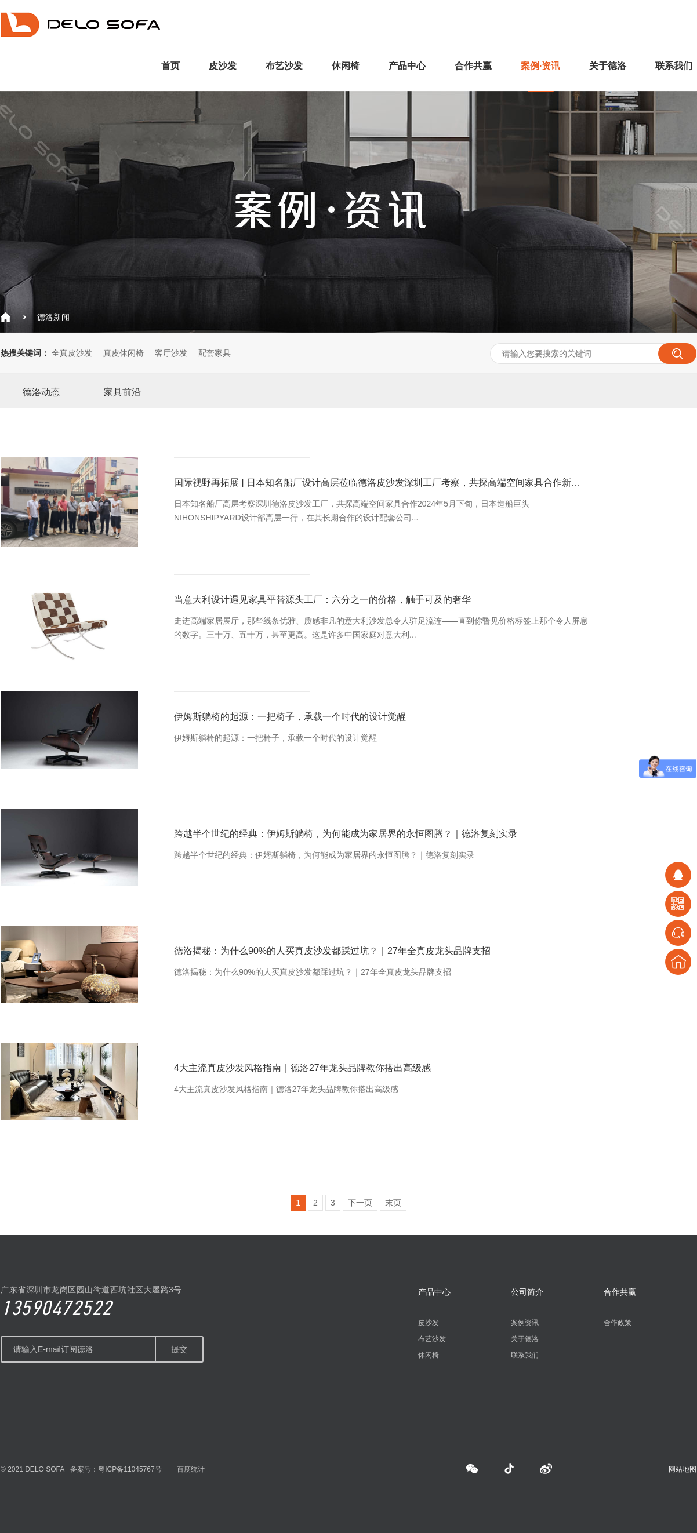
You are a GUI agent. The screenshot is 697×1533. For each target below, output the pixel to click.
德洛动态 (41, 392)
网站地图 (682, 1469)
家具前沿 (122, 392)
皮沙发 (223, 66)
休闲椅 (346, 66)
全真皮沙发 (72, 353)
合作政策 (617, 1323)
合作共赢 (473, 66)
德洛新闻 (53, 317)
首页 (170, 66)
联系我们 (673, 66)
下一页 (360, 1202)
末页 (393, 1202)
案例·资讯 (540, 66)
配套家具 (214, 353)
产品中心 (407, 66)
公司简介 (527, 1292)
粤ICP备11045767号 (129, 1469)
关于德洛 (607, 66)
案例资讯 (525, 1323)
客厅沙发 (171, 353)
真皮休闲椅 (123, 353)
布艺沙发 (284, 66)
